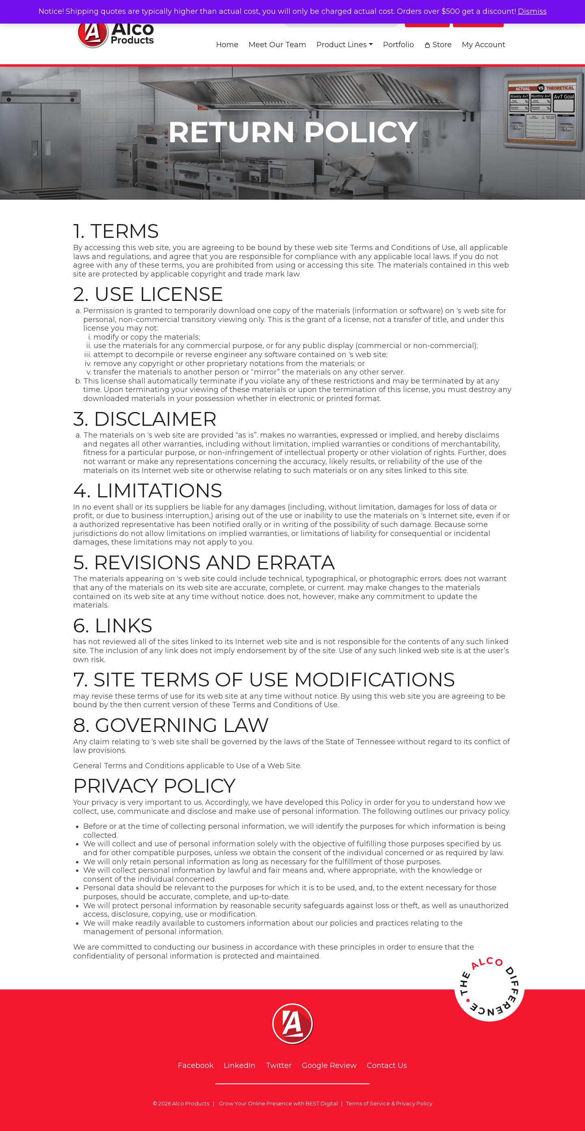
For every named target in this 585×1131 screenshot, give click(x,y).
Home (227, 44)
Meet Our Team (277, 44)
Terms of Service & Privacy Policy (389, 1103)
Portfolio (398, 44)
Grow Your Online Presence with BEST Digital (278, 1103)
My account (483, 44)
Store (442, 44)
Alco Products (190, 1103)
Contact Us (387, 1065)
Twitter (279, 1065)
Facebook (196, 1065)
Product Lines (341, 44)
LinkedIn (240, 1065)
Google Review (329, 1065)
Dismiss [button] (532, 11)
